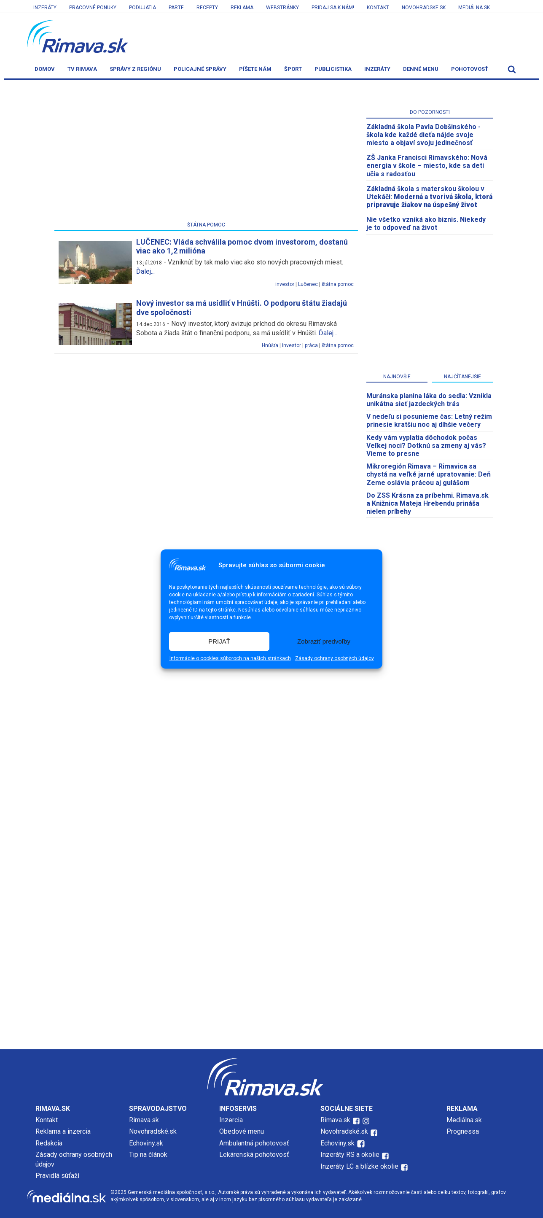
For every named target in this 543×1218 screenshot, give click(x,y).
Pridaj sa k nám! (333, 8)
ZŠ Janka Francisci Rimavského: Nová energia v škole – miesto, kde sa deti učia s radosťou (426, 166)
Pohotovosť (469, 69)
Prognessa (462, 1131)
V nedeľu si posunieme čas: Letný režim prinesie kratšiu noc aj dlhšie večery (429, 420)
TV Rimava (82, 69)
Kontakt (378, 8)
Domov (45, 69)
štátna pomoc (338, 284)
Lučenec (308, 284)
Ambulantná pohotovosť (255, 1143)
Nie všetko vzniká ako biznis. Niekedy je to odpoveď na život (426, 224)
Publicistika (333, 69)
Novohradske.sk (424, 8)
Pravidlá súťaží (57, 1176)
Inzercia (231, 1120)
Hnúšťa (270, 345)
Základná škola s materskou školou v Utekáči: (429, 197)
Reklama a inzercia (63, 1131)
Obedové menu (241, 1131)
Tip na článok (148, 1155)
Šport (293, 69)
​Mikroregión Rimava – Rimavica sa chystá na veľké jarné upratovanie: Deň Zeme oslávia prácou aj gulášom (428, 474)
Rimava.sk (144, 1120)
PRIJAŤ (219, 641)
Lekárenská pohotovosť (255, 1155)
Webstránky (282, 8)
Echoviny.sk (146, 1143)
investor (284, 284)
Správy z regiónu (135, 69)
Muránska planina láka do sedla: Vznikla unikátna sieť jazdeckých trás (429, 400)
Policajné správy (200, 69)
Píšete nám (255, 69)
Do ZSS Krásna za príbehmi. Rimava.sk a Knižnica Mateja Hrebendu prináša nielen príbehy (427, 503)
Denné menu (420, 69)
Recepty (207, 8)
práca (311, 345)
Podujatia (142, 8)
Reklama (242, 8)
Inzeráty (44, 8)
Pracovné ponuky (92, 8)
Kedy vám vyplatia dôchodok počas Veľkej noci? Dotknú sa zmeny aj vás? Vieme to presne (426, 446)
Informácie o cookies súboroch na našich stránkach (230, 659)
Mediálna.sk (474, 8)
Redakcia (48, 1143)
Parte (176, 8)
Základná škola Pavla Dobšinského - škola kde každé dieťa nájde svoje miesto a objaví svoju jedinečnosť (423, 135)
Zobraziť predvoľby (323, 641)
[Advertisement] (206, 152)
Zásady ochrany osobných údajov (334, 659)
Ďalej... (145, 271)
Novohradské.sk (153, 1131)
